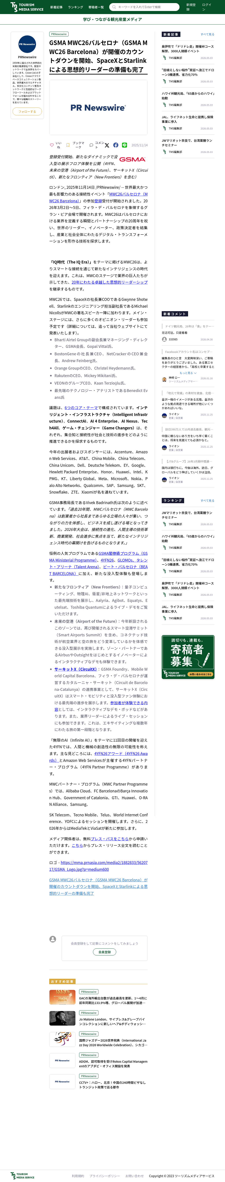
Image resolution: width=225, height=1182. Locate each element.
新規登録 (191, 6)
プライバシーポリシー (104, 1176)
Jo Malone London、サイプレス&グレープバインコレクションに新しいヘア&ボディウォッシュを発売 (112, 1024)
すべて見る (207, 34)
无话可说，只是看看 (174, 332)
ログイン (206, 6)
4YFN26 (107, 560)
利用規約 (78, 1176)
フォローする (27, 111)
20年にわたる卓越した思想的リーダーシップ (110, 282)
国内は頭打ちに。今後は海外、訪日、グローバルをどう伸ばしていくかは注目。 (187, 470)
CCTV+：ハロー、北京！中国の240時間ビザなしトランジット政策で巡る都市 (112, 1084)
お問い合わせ (134, 1176)
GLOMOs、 (127, 560)
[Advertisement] (98, 912)
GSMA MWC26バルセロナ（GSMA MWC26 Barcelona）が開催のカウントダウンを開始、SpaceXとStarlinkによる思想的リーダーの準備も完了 (98, 886)
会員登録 (104, 952)
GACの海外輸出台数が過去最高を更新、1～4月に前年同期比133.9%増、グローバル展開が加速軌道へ (113, 1003)
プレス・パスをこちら (110, 838)
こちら (77, 845)
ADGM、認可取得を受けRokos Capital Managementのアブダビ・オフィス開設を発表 (113, 1063)
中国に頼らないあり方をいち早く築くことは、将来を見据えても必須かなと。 (187, 438)
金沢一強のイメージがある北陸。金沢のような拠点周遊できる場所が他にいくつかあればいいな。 (187, 403)
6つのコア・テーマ (81, 407)
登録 (98, 200)
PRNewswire (59, 34)
